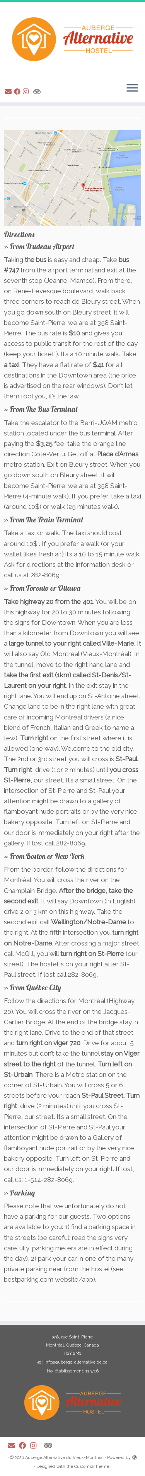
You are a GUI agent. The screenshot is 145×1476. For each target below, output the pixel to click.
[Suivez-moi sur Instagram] (27, 91)
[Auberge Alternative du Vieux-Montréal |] (72, 39)
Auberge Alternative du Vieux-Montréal (64, 1457)
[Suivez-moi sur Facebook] (18, 91)
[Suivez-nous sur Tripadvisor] (38, 91)
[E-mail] (9, 91)
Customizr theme (91, 1466)
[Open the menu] (132, 88)
